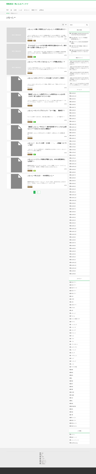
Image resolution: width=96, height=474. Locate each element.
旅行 (72, 383)
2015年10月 (73, 200)
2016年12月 (73, 160)
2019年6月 (73, 110)
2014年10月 (73, 234)
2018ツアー (73, 293)
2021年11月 (73, 96)
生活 (34, 40)
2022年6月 (73, 93)
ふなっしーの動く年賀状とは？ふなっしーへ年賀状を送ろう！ (47, 29)
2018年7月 (73, 135)
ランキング (73, 361)
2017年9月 (73, 141)
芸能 (34, 170)
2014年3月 (73, 254)
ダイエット (27, 10)
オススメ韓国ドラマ (75, 318)
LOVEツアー (74, 304)
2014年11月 (73, 231)
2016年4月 (73, 183)
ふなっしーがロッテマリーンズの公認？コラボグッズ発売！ (46, 78)
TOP (7, 10)
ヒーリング (73, 349)
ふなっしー (30, 40)
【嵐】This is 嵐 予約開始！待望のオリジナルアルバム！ (79, 46)
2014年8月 (73, 240)
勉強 (72, 372)
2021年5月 (73, 98)
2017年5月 (73, 149)
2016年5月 (73, 180)
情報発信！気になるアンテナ (17, 4)
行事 (72, 414)
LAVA (15, 10)
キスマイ (73, 321)
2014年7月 (73, 242)
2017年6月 (73, 146)
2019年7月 (73, 107)
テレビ (72, 335)
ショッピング (74, 324)
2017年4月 (73, 152)
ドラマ (72, 338)
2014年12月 (73, 228)
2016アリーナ (74, 287)
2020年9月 (73, 101)
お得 (72, 310)
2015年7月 (73, 208)
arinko (65, 38)
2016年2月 (73, 189)
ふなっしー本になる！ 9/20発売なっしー (41, 175)
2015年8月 (73, 206)
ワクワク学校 (74, 366)
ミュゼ (20, 10)
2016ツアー (73, 290)
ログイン (73, 434)
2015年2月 (73, 223)
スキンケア (73, 330)
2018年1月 (73, 138)
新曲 (72, 381)
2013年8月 (73, 273)
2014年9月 (73, 237)
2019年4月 (73, 115)
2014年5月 (73, 248)
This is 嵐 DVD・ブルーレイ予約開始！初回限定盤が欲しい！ (79, 38)
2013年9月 (73, 271)
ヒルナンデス (74, 347)
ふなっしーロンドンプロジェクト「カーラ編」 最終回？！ (46, 110)
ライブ (72, 358)
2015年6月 (73, 211)
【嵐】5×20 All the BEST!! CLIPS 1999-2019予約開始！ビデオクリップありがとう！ (80, 52)
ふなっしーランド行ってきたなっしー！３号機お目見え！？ (46, 62)
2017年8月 (73, 144)
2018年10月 (73, 130)
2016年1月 (73, 192)
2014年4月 (73, 251)
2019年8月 (73, 104)
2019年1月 (73, 121)
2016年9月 (73, 169)
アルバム (73, 316)
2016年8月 (73, 172)
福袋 (72, 403)
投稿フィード (74, 437)
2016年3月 (73, 186)
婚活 (72, 375)
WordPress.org (74, 442)
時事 (72, 389)
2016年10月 (73, 166)
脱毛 (72, 409)
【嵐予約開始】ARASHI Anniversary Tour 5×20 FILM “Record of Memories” (80, 34)
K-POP (72, 299)
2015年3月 (73, 220)
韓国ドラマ (34, 10)
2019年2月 (73, 118)
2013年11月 (73, 265)
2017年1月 (73, 158)
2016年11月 (73, 163)
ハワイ (72, 341)
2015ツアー (73, 285)
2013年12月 (73, 262)
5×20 (72, 296)
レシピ (72, 364)
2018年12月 (73, 124)
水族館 (72, 395)
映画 (72, 386)
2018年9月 (73, 132)
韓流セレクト (74, 423)
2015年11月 (73, 197)
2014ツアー (73, 282)
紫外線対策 (73, 406)
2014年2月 (73, 256)
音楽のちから (74, 426)
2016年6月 (73, 177)
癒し (34, 56)
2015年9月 (73, 203)
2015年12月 (73, 194)
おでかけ (73, 307)
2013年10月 (73, 268)
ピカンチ (73, 352)
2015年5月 (73, 214)
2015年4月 (73, 217)
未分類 (72, 392)
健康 (72, 369)
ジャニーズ (73, 327)
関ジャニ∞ (73, 417)
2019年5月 (73, 113)
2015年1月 (73, 225)
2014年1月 (73, 259)
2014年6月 (73, 245)
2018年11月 (73, 127)
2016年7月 (73, 175)
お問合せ (41, 10)
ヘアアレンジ (74, 355)
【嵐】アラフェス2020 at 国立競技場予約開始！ (79, 42)
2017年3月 (73, 155)
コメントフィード (75, 440)
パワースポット (74, 344)
